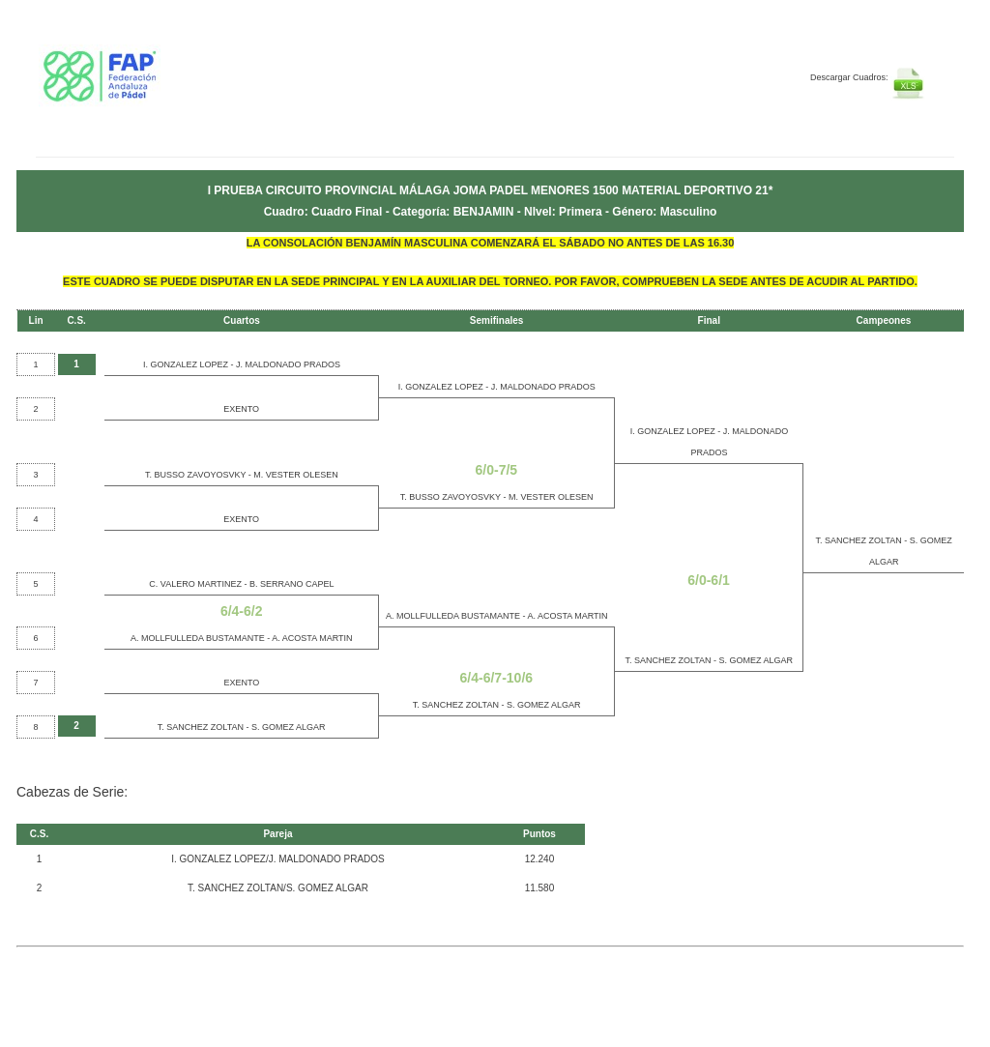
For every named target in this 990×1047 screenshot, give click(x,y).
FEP (154, 87)
